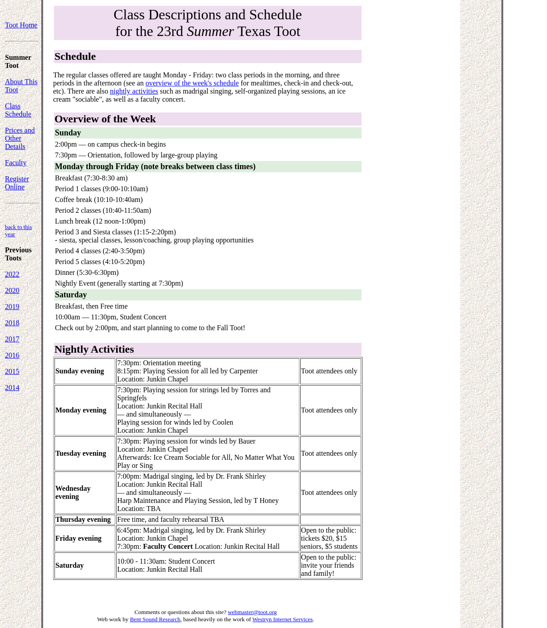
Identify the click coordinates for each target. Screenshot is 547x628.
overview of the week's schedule (192, 83)
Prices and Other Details (20, 138)
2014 (12, 387)
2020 (12, 290)
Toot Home (21, 25)
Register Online (17, 183)
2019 (12, 306)
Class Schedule (18, 110)
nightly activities (134, 91)
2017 (12, 339)
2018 (12, 323)
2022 (12, 274)
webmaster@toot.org (252, 612)
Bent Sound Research (155, 619)
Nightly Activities (94, 349)
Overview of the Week (105, 119)
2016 (12, 355)
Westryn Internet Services (283, 619)
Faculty (16, 162)
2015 (12, 371)
